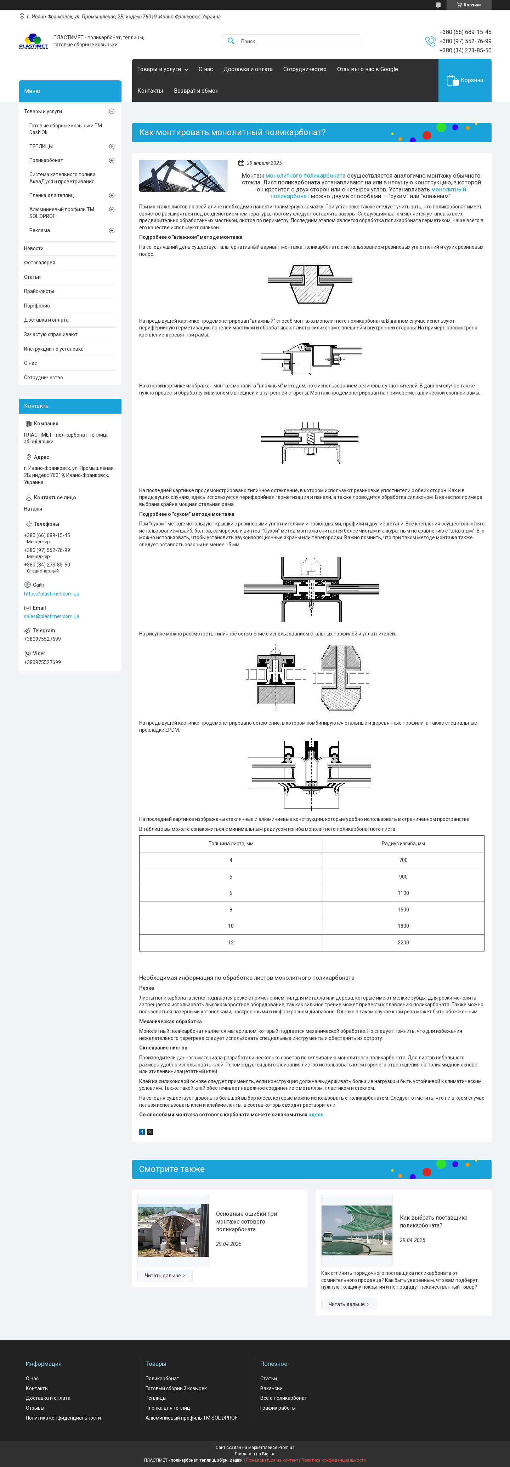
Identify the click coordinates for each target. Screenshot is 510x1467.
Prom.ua (286, 1447)
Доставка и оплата (248, 69)
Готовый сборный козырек (176, 1388)
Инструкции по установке (54, 349)
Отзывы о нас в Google (367, 69)
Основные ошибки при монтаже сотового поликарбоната (246, 1221)
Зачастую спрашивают (51, 334)
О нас (206, 69)
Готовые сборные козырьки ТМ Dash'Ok (65, 129)
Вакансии (271, 1388)
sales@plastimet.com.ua (51, 616)
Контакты (150, 90)
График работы (278, 1408)
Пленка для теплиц (51, 195)
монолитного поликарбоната (306, 175)
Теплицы (156, 1398)
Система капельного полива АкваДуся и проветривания (62, 178)
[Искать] (231, 41)
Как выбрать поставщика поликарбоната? (434, 1221)
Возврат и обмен (196, 90)
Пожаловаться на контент (272, 1460)
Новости (34, 248)
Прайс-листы (39, 291)
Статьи (32, 277)
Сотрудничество (305, 69)
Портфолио (37, 306)
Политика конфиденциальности (63, 1418)
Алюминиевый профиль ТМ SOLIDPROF (61, 213)
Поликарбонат (46, 160)
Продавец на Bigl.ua (255, 1453)
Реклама (39, 230)
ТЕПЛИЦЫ (41, 146)
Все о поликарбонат (283, 1398)
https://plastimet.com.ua (51, 594)
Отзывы (35, 1408)
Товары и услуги (159, 69)
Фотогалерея (39, 262)
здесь (315, 1114)
